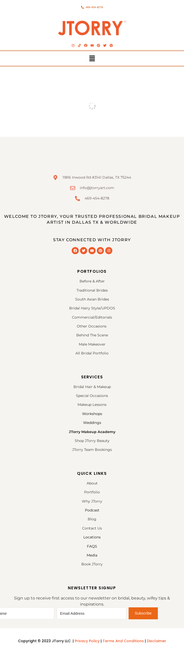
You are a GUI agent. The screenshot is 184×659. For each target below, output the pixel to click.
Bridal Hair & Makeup (92, 386)
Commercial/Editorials (92, 317)
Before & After (92, 281)
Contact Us (92, 528)
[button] (92, 58)
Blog (92, 519)
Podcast (92, 510)
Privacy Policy (87, 640)
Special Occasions (92, 395)
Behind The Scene (92, 335)
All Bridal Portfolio (92, 353)
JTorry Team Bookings (92, 449)
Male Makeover (92, 344)
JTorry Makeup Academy (92, 431)
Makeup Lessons (92, 404)
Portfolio (92, 492)
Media (92, 555)
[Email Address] (91, 613)
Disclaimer (156, 640)
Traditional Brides (92, 290)
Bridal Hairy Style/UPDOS (92, 308)
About (92, 483)
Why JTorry (92, 501)
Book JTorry (92, 564)
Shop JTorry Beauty (92, 440)
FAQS (92, 546)
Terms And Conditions (124, 640)
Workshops (92, 413)
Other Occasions (92, 326)
